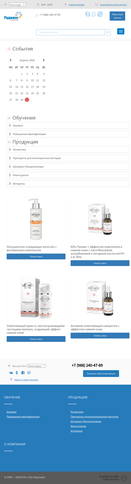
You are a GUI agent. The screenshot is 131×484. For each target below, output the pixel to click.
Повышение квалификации (29, 134)
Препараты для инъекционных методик (37, 158)
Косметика (19, 149)
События (20, 48)
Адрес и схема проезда (26, 379)
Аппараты (19, 183)
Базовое (18, 125)
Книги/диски (20, 175)
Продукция (22, 141)
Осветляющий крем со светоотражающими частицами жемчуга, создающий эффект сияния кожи (36, 329)
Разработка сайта (109, 476)
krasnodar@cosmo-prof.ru (113, 4)
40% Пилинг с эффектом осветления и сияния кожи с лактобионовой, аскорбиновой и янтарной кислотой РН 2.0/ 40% (97, 252)
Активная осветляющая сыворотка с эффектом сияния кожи (95, 327)
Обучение (21, 117)
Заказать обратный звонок (101, 373)
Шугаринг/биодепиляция (28, 166)
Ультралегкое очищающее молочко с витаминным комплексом (32, 248)
